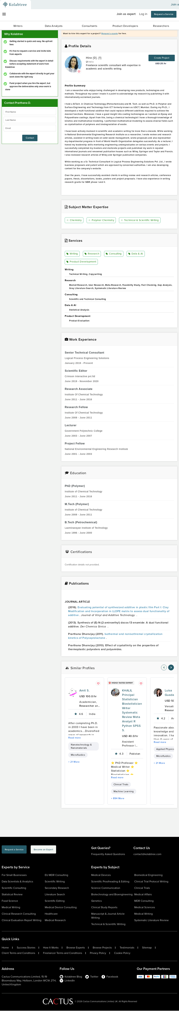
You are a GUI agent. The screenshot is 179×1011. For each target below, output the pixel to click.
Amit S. (84, 691)
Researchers (161, 26)
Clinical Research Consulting (19, 914)
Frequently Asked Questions (108, 854)
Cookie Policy (122, 953)
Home (5, 948)
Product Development (81, 262)
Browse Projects (102, 948)
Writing (72, 254)
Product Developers (125, 26)
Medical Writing (11, 908)
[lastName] (30, 120)
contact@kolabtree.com (147, 854)
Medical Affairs (143, 895)
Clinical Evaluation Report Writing (21, 920)
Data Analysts (54, 26)
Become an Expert (62, 850)
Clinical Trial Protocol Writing (151, 882)
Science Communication (105, 888)
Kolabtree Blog (71, 977)
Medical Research (55, 920)
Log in (143, 14)
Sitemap (147, 948)
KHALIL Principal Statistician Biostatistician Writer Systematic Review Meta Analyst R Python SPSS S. (132, 711)
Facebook (110, 977)
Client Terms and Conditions (18, 953)
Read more (74, 738)
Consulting (114, 254)
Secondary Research (57, 888)
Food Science (10, 901)
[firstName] (30, 112)
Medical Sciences (144, 908)
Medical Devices (101, 875)
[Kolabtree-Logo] (15, 4)
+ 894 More (117, 799)
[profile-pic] (72, 693)
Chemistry (74, 220)
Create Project (161, 58)
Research (92, 254)
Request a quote (109, 33)
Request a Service (163, 14)
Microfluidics (78, 755)
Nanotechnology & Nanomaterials (81, 746)
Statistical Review (12, 895)
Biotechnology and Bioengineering (112, 895)
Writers (18, 26)
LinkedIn (67, 981)
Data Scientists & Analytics (17, 882)
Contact (30, 138)
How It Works (50, 948)
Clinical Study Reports (104, 908)
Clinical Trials (121, 785)
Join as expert (126, 14)
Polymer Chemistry (102, 220)
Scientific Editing (55, 901)
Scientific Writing (55, 882)
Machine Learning (124, 792)
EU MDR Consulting (56, 875)
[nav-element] (164, 668)
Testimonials (127, 948)
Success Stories (26, 948)
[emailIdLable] (30, 128)
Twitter (91, 977)
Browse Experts (75, 948)
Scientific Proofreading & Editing (110, 882)
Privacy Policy (98, 953)
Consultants (89, 26)
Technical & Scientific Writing (142, 220)
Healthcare (51, 914)
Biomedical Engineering (148, 875)
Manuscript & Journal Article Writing (108, 916)
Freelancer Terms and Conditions (62, 953)
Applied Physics (165, 749)
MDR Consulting (144, 901)
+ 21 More (74, 762)
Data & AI (136, 254)
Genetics (96, 901)
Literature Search (55, 895)
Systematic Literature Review (151, 920)
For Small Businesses (14, 875)
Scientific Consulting (14, 888)
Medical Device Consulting (61, 908)
